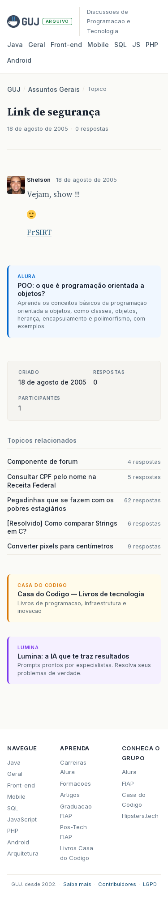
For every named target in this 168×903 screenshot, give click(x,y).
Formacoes (75, 783)
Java (15, 44)
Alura (129, 771)
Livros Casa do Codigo (76, 852)
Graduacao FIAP (76, 811)
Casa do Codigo (134, 799)
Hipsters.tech (140, 815)
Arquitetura (23, 853)
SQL (120, 44)
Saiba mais (77, 884)
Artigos (70, 794)
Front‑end (66, 44)
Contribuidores (117, 884)
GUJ (14, 89)
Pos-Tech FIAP (73, 831)
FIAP (128, 783)
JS (136, 44)
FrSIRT (39, 232)
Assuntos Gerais (54, 89)
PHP (152, 44)
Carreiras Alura (73, 767)
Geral (36, 44)
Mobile (98, 44)
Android (19, 60)
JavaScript (22, 819)
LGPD (150, 884)
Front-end (21, 785)
